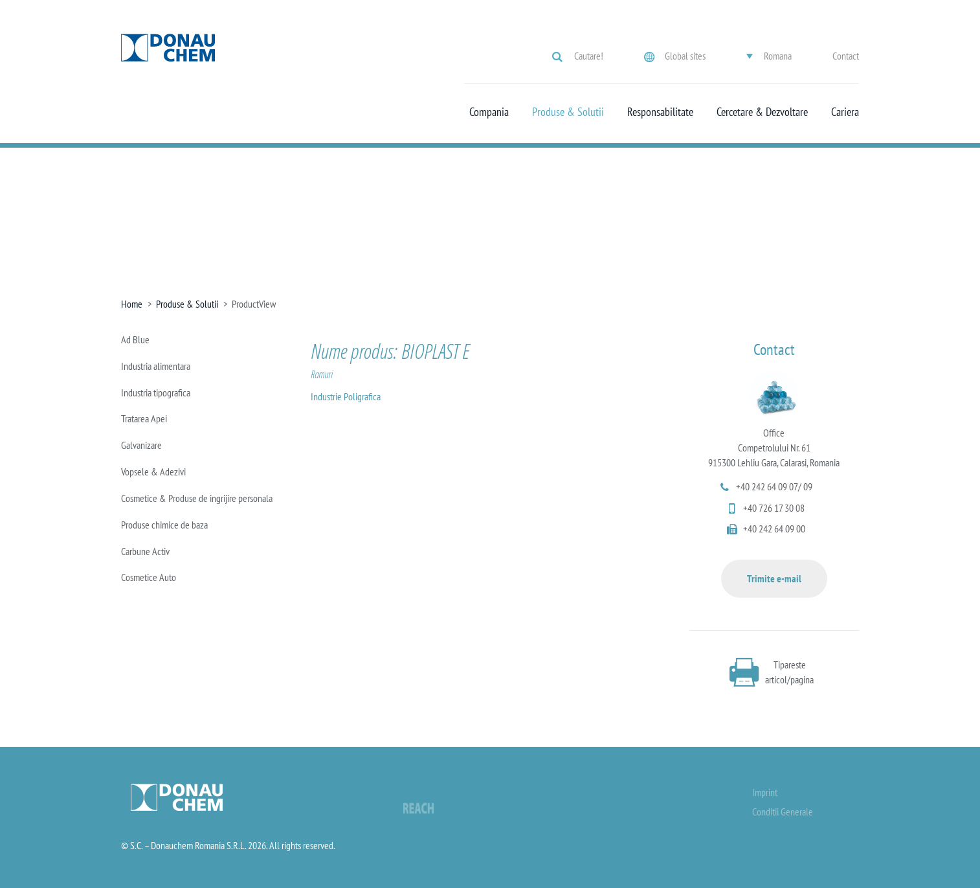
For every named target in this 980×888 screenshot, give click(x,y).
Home (131, 303)
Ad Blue (135, 339)
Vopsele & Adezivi (153, 471)
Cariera (845, 112)
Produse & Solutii (568, 112)
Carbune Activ (145, 551)
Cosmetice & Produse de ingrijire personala (197, 498)
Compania (489, 112)
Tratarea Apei (144, 418)
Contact (845, 55)
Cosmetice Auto (148, 577)
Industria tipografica (155, 392)
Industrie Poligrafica (346, 396)
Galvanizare (141, 444)
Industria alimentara (155, 365)
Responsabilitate (660, 112)
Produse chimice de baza (164, 524)
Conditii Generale (782, 811)
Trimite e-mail (774, 578)
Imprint (764, 792)
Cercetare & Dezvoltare (762, 112)
